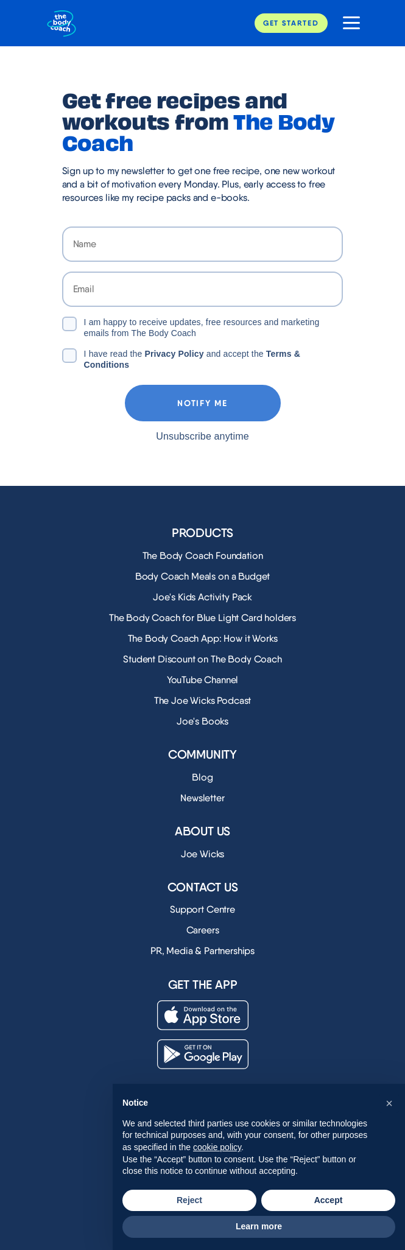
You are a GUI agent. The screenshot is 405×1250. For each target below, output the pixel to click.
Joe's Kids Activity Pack (202, 597)
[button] (389, 1103)
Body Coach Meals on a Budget (202, 576)
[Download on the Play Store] (202, 1054)
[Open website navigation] (347, 23)
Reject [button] (189, 1200)
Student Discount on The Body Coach (202, 659)
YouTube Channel (203, 680)
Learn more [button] (259, 1226)
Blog (202, 777)
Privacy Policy (173, 354)
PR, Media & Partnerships (202, 951)
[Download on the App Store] (202, 1015)
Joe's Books (202, 721)
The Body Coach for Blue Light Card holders (202, 617)
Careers (202, 930)
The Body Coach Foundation (203, 555)
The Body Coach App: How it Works (203, 638)
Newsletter (202, 798)
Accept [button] (328, 1200)
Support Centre (202, 909)
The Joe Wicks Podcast (203, 700)
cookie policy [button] (217, 1147)
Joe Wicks (203, 854)
